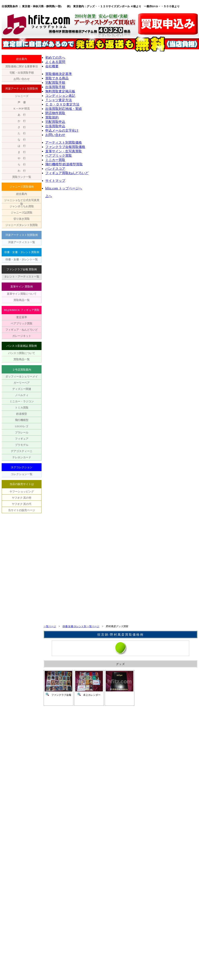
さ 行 (22, 127)
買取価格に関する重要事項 (21, 66)
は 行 (22, 145)
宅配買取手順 (55, 82)
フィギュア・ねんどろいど (21, 329)
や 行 (22, 158)
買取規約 (52, 117)
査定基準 (21, 317)
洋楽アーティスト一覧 (21, 242)
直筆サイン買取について (22, 293)
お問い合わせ (22, 78)
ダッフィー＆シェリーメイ (21, 376)
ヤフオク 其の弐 (21, 504)
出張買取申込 (55, 126)
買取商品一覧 (22, 300)
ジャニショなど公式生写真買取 (21, 201)
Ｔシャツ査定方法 (58, 100)
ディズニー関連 (21, 388)
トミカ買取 (21, 407)
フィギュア (21, 438)
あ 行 (22, 114)
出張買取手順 (55, 87)
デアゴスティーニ (21, 451)
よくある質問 (55, 62)
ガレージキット (21, 335)
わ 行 (22, 170)
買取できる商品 (57, 78)
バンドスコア (55, 168)
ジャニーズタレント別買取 (21, 225)
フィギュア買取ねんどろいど (66, 173)
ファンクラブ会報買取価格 (65, 147)
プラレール (21, 432)
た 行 (22, 133)
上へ (48, 196)
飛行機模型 (21, 420)
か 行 (22, 120)
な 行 (22, 139)
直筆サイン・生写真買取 (63, 151)
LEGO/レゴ (21, 426)
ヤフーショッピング (22, 491)
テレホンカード (21, 457)
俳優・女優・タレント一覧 (21, 259)
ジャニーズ (21, 96)
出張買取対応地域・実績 (63, 108)
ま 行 (22, 152)
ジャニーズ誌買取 (21, 212)
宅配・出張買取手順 (22, 72)
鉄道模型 (21, 413)
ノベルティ (21, 395)
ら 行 (22, 164)
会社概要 (52, 66)
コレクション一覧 (21, 474)
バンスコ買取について (21, 353)
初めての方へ (55, 57)
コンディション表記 (60, 95)
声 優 (22, 102)
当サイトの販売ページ (21, 510)
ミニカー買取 (55, 160)
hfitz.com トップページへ (63, 188)
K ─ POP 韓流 (22, 108)
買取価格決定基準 (58, 74)
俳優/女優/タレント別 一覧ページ (81, 626)
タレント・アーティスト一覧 (21, 276)
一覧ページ (50, 626)
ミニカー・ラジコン (22, 401)
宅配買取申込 (55, 122)
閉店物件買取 (55, 113)
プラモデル (21, 444)
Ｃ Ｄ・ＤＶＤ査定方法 (62, 104)
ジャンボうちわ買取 (22, 206)
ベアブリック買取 (21, 323)
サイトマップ (55, 180)
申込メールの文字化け (62, 130)
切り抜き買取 (22, 218)
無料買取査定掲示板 (60, 91)
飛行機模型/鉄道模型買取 (64, 164)
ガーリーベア (22, 382)
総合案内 (21, 193)
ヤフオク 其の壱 (21, 497)
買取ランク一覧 (21, 176)
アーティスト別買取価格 (63, 142)
